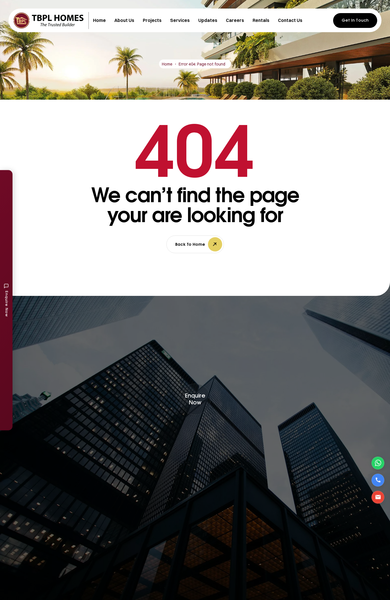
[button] (195, 399)
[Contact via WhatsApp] (378, 462)
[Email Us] (378, 497)
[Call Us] (378, 480)
